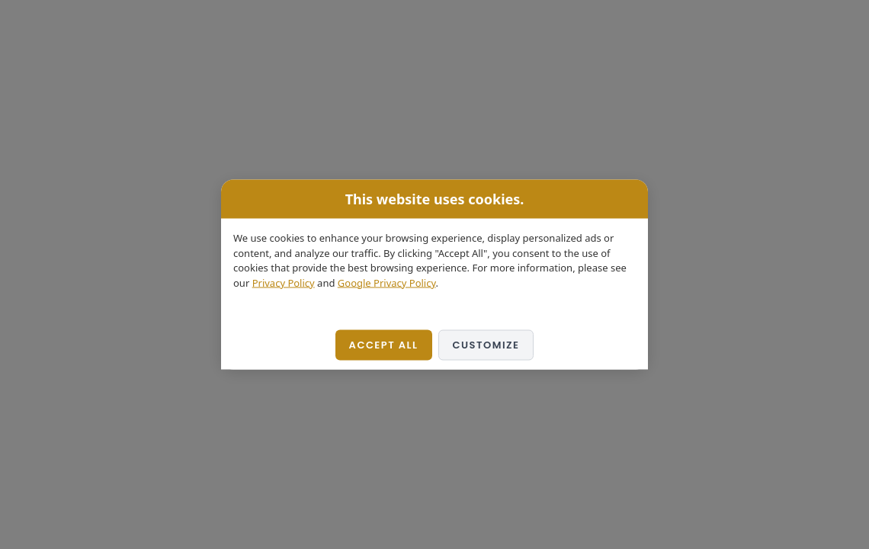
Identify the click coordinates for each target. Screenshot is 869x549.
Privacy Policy (283, 282)
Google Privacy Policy (387, 282)
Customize (486, 345)
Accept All (383, 345)
